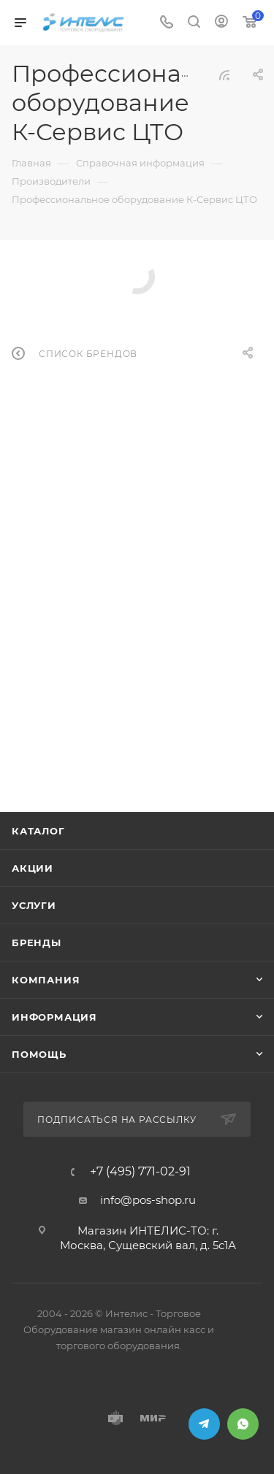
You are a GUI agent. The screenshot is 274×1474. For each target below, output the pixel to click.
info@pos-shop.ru (148, 1200)
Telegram (204, 1424)
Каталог (38, 831)
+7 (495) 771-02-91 (140, 1172)
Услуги (34, 905)
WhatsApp (243, 1424)
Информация (54, 1017)
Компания (46, 980)
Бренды (36, 942)
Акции (32, 868)
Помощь (39, 1054)
